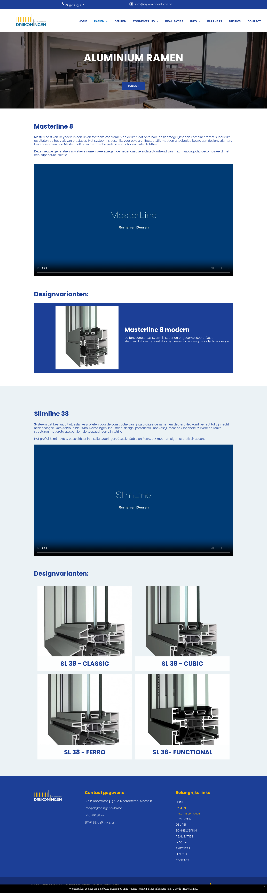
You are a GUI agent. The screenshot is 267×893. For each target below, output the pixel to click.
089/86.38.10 (74, 5)
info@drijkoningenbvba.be (153, 4)
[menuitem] (83, 21)
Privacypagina (189, 888)
